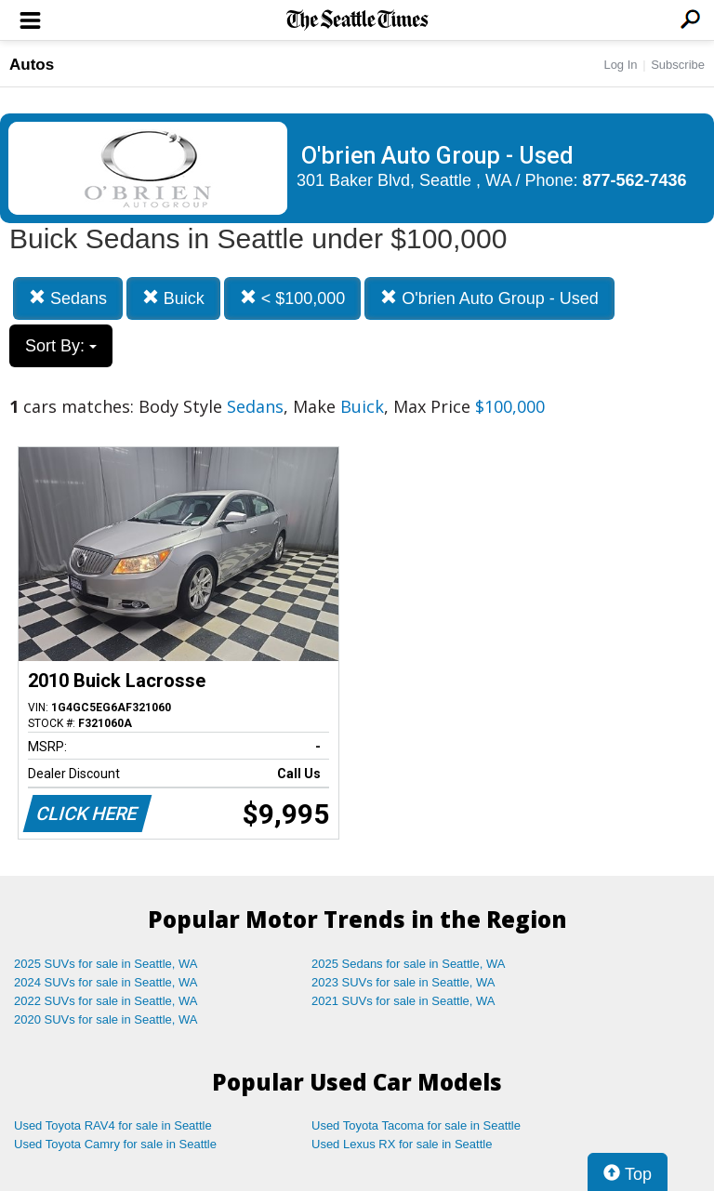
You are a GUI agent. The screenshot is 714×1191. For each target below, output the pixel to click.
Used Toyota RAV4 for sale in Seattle (113, 1125)
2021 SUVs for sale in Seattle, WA (403, 1001)
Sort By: (61, 346)
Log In (620, 65)
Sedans (68, 298)
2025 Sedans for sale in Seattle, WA (408, 964)
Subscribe (678, 65)
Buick (173, 298)
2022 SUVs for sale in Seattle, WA (106, 1001)
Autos (31, 64)
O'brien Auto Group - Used (489, 298)
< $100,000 (293, 298)
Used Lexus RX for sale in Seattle (401, 1144)
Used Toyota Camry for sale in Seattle (115, 1144)
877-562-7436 (635, 180)
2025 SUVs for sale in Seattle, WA (106, 964)
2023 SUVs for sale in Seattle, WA (403, 982)
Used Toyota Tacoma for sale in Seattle (416, 1125)
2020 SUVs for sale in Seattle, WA (106, 1019)
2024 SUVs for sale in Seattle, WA (106, 982)
